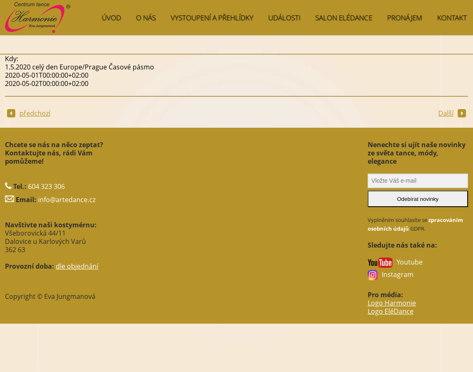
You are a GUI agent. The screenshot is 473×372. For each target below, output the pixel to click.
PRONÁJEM (404, 17)
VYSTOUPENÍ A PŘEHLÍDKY (212, 17)
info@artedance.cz (66, 199)
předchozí (28, 113)
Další (452, 113)
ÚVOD (111, 17)
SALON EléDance (343, 17)
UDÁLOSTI (284, 17)
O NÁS (146, 17)
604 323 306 (46, 186)
